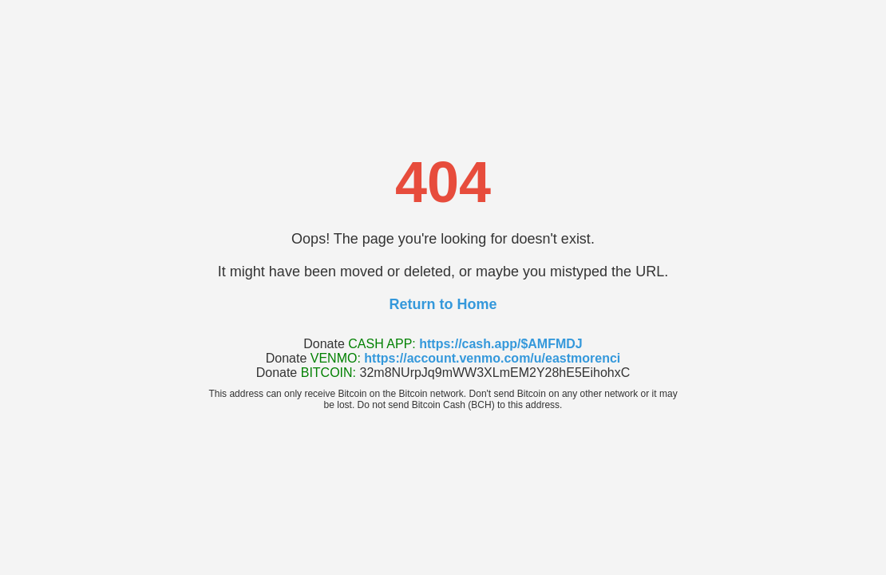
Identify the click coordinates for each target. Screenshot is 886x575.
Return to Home (443, 304)
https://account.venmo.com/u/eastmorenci (492, 358)
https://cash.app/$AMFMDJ (500, 344)
